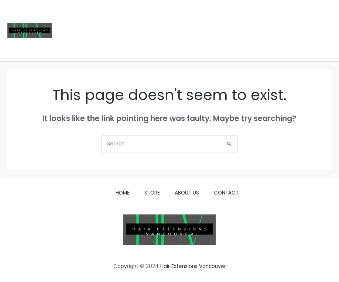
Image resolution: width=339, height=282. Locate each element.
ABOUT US (187, 192)
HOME (123, 192)
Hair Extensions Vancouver (193, 266)
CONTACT (226, 192)
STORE (152, 192)
